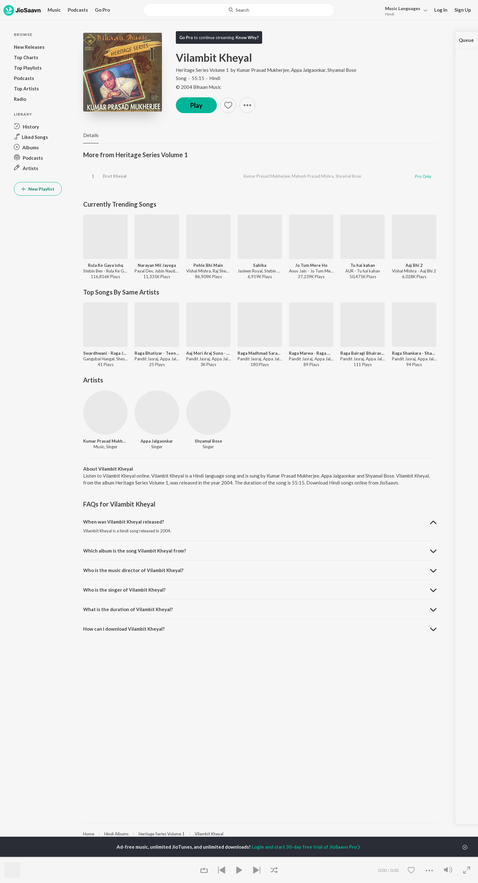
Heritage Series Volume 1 (203, 70)
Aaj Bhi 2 (414, 265)
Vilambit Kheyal (209, 833)
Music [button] (54, 10)
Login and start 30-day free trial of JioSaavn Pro (306, 847)
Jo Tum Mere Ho (311, 265)
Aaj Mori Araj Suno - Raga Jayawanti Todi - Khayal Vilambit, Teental (208, 353)
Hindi (389, 14)
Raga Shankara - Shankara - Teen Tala (414, 353)
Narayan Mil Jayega (157, 265)
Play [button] (196, 105)
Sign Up (462, 10)
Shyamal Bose (341, 70)
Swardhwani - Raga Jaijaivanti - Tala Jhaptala (105, 353)
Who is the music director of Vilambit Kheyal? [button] (133, 570)
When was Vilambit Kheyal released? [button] (123, 522)
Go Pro (102, 10)
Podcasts (78, 10)
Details (91, 135)
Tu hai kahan (362, 265)
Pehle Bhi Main (208, 265)
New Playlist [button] (38, 189)
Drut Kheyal (115, 176)
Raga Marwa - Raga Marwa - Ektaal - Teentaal (311, 353)
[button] (404, 11)
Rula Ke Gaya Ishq (105, 265)
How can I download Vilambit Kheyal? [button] (123, 629)
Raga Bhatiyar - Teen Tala (157, 353)
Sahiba (259, 265)
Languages (402, 8)
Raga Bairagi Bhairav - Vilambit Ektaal (362, 353)
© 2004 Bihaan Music (198, 87)
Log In (440, 10)
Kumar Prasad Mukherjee (263, 70)
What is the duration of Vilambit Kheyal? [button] (128, 609)
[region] (259, 833)
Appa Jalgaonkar (308, 70)
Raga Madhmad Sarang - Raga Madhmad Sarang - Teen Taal (260, 353)
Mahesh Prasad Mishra (313, 176)
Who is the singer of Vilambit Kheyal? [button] (124, 590)
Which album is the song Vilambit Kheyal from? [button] (134, 550)
